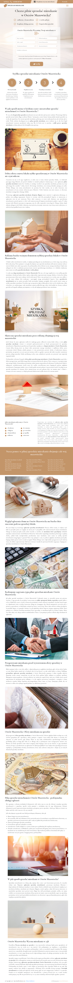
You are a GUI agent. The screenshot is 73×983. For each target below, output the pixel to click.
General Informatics (63, 981)
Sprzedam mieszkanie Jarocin (13, 464)
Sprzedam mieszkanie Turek (55, 466)
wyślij (36, 64)
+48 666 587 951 (17, 2)
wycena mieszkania (45, 2)
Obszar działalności (30, 981)
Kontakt (64, 2)
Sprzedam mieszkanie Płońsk (55, 460)
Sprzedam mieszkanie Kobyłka (13, 466)
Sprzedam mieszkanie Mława (34, 460)
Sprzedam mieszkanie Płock (33, 470)
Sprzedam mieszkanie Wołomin (56, 468)
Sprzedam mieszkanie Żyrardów (56, 470)
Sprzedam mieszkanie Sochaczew (56, 464)
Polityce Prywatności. (46, 58)
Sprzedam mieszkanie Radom (55, 462)
